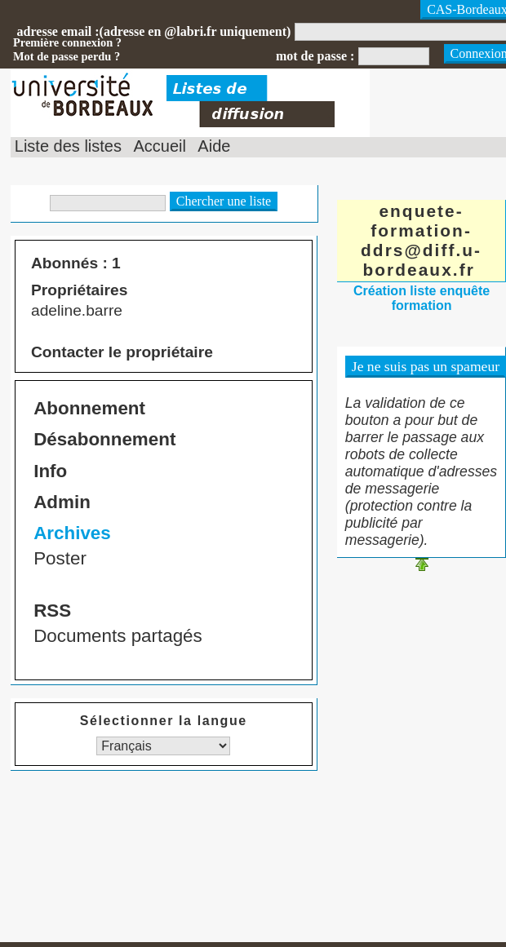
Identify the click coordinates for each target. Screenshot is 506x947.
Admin (62, 502)
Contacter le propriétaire (122, 352)
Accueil (159, 146)
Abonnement (89, 408)
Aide (214, 146)
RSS (52, 610)
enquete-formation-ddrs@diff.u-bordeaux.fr (421, 240)
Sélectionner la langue (163, 721)
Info (50, 471)
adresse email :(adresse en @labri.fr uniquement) (154, 31)
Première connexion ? (67, 42)
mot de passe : (315, 56)
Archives (72, 533)
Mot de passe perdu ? (66, 56)
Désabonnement (104, 439)
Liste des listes (68, 146)
